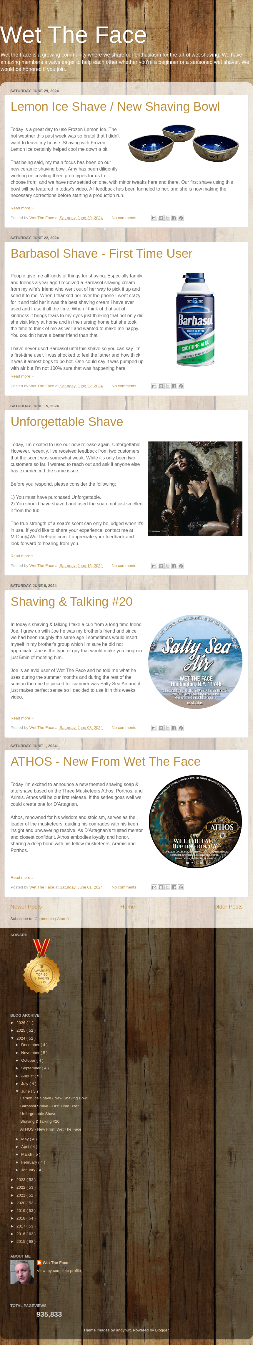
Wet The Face (73, 34)
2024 (21, 1038)
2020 (21, 1203)
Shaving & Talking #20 (72, 601)
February (29, 1162)
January (28, 1170)
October (28, 1060)
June (26, 1091)
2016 (21, 1234)
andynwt (123, 1330)
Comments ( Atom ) (52, 918)
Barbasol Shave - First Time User (102, 253)
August (28, 1076)
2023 (21, 1179)
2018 (21, 1218)
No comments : (126, 218)
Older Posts (228, 907)
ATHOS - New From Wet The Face (106, 761)
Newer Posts (26, 907)
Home (127, 907)
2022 (21, 1187)
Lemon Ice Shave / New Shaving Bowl (115, 106)
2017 (21, 1226)
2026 (21, 1022)
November (31, 1052)
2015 (21, 1241)
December (31, 1045)
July (25, 1083)
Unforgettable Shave (67, 422)
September (31, 1068)
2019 (21, 1210)
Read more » (22, 208)
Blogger (162, 1330)
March (27, 1154)
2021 (21, 1195)
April (25, 1146)
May (25, 1139)
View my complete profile (59, 1270)
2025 (21, 1030)
